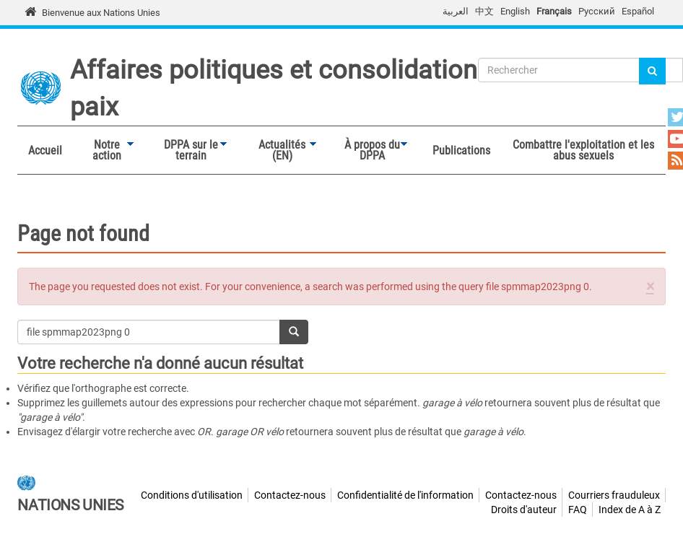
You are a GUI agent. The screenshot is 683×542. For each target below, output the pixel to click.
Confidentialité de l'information (405, 495)
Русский (596, 11)
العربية (456, 11)
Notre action (103, 150)
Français (554, 11)
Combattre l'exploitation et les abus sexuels (583, 150)
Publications (461, 150)
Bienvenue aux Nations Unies (101, 12)
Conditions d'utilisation (192, 495)
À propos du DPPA (369, 150)
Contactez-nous (290, 495)
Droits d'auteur (524, 509)
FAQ (577, 509)
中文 (484, 11)
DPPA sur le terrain (187, 150)
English (515, 11)
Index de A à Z (630, 509)
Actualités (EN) (278, 150)
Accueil (45, 150)
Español (638, 11)
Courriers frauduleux (614, 495)
